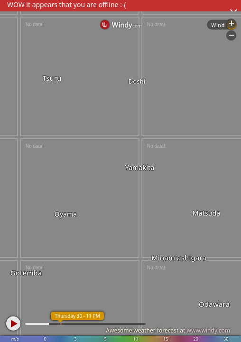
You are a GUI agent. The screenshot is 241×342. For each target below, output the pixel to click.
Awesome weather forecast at (168, 330)
